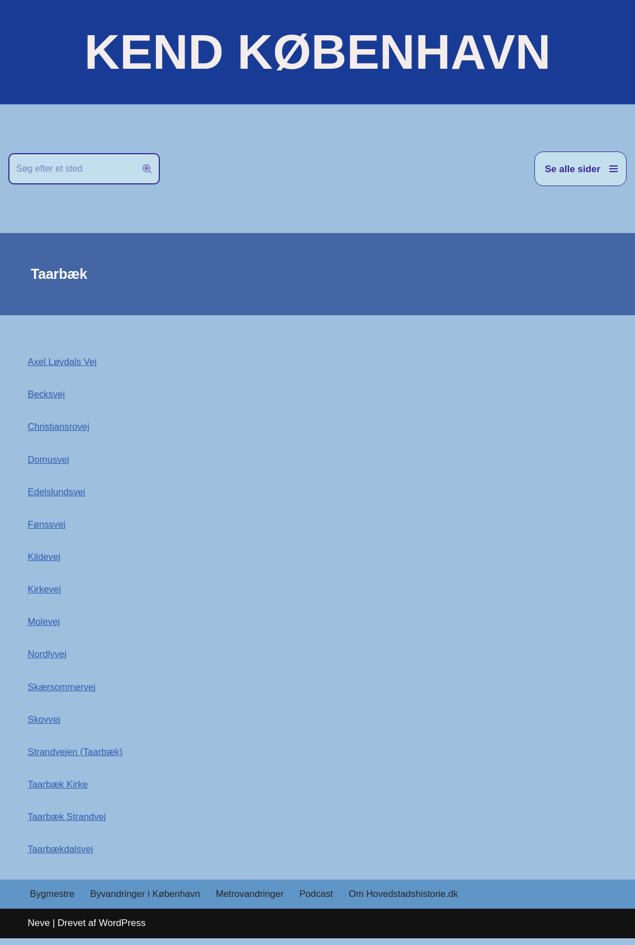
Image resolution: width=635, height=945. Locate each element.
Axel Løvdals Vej (63, 362)
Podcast (321, 901)
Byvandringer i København (147, 901)
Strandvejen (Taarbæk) (76, 757)
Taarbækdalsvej (61, 855)
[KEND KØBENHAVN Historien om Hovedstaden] (317, 52)
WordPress (122, 930)
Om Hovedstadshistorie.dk (409, 901)
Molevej (44, 625)
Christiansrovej (59, 427)
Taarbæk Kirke (58, 790)
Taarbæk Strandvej (68, 823)
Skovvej (44, 724)
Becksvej (47, 395)
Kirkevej (44, 592)
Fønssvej (47, 526)
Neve (39, 930)
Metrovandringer (253, 901)
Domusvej (49, 460)
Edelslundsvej (57, 493)
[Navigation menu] (580, 168)
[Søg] (71, 168)
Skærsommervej (62, 691)
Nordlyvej (48, 658)
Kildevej (44, 559)
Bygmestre (52, 901)
